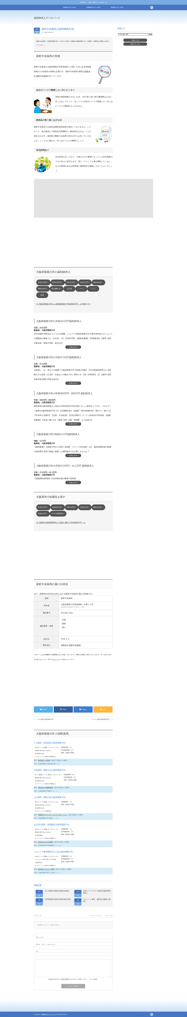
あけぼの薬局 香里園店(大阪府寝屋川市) (52, 825)
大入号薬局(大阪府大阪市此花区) (57, 891)
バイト (93, 289)
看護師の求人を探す (117, 7)
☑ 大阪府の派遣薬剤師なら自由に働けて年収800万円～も (61, 523)
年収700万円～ (43, 282)
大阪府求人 (135, 40)
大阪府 (46, 32)
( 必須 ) (40, 937)
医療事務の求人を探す (93, 7)
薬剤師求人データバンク (47, 18)
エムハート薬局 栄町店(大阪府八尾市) (97, 900)
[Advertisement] (113, 19)
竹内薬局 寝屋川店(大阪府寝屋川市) (50, 770)
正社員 (69, 289)
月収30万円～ (85, 282)
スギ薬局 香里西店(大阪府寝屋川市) (50, 743)
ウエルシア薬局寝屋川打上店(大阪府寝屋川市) (53, 852)
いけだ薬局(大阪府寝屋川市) (45, 719)
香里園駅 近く (56, 289)
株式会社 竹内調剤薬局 (45, 787)
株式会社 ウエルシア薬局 (46, 869)
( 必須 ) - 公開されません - (46, 944)
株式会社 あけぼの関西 (45, 842)
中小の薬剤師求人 (58, 513)
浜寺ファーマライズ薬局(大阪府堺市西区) (97, 892)
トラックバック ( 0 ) (95, 915)
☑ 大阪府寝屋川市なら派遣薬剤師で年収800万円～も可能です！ (63, 304)
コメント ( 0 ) (109, 915)
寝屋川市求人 (135, 44)
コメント (55, 659)
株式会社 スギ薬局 (44, 760)
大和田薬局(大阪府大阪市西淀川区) (58, 899)
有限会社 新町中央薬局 (71, 645)
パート (81, 289)
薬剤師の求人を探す (69, 7)
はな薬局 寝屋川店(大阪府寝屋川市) (50, 797)
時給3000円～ (98, 282)
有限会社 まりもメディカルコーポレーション (52, 815)
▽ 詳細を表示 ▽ (73, 347)
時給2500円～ (43, 289)
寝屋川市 (51, 32)
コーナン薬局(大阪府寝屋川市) (101, 719)
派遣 (42, 295)
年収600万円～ (57, 282)
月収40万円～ (71, 282)
